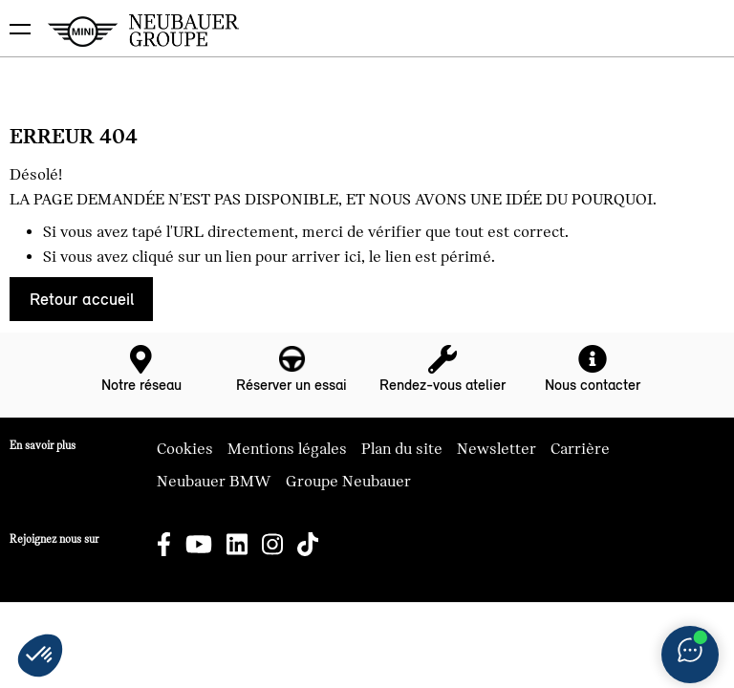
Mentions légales (287, 449)
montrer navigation (15, 15)
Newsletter (496, 449)
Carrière (580, 449)
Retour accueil (82, 299)
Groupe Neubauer (348, 481)
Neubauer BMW (214, 481)
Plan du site (402, 449)
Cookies (185, 449)
